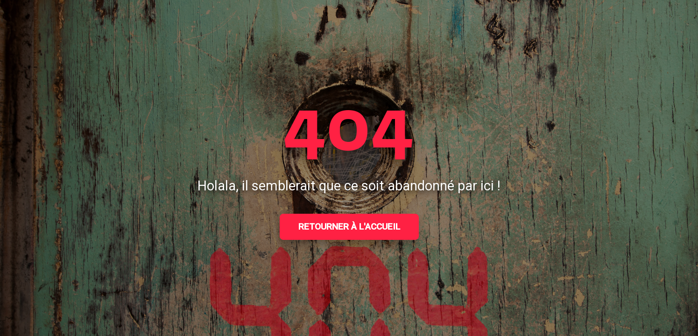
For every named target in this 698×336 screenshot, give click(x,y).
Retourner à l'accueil (349, 226)
